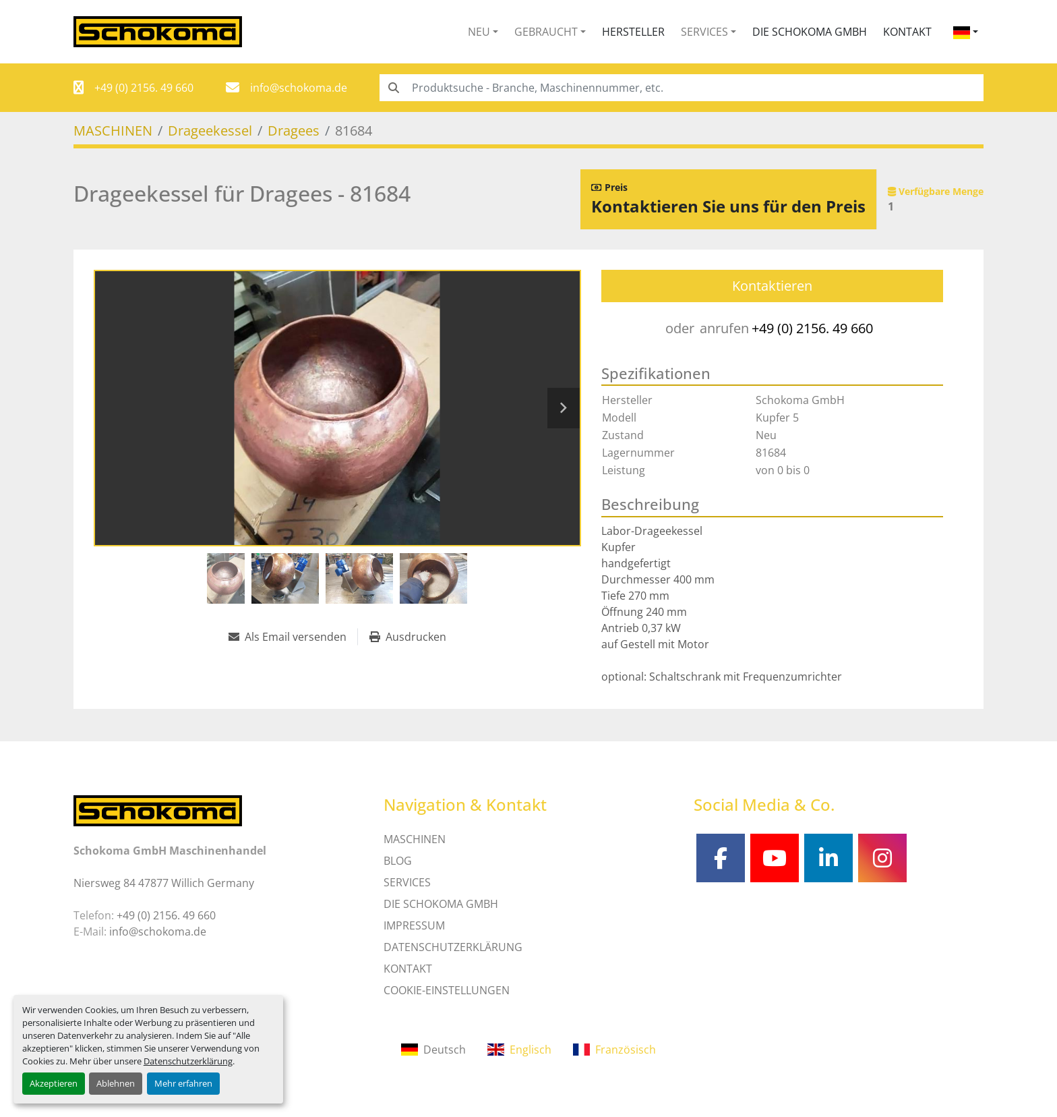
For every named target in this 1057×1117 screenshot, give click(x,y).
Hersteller (633, 31)
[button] (483, 32)
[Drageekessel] (210, 130)
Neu (479, 31)
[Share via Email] (293, 637)
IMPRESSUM (414, 925)
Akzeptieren (54, 1083)
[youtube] (774, 858)
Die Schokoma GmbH (809, 31)
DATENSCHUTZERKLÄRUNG (453, 947)
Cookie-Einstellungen (447, 990)
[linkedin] (828, 858)
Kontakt (907, 31)
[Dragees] (294, 130)
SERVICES (407, 882)
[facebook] (720, 858)
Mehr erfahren (183, 1083)
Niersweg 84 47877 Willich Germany (163, 883)
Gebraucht (546, 31)
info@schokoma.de (298, 87)
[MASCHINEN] (112, 130)
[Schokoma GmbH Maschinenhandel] (157, 809)
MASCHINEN (415, 839)
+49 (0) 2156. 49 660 (143, 87)
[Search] (682, 87)
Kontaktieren (772, 286)
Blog (398, 860)
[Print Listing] (408, 637)
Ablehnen (115, 1083)
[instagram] (882, 858)
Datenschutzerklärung (188, 1061)
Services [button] (704, 31)
